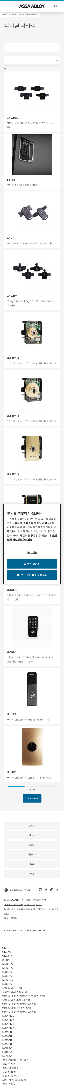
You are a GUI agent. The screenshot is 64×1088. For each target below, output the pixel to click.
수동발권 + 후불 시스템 (16, 1000)
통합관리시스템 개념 (14, 992)
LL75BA (7, 1056)
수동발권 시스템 (12, 988)
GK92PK (7, 956)
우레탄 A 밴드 (10, 1076)
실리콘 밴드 (9, 1064)
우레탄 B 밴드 (10, 1072)
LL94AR (7, 1040)
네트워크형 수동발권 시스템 (19, 1012)
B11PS (6, 960)
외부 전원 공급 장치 (14, 1080)
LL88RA (7, 972)
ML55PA (7, 968)
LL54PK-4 (8, 1028)
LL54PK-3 (8, 1024)
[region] (32, 544)
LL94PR (7, 1032)
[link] (7, 14)
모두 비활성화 (32, 563)
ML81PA (7, 964)
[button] (24, 14)
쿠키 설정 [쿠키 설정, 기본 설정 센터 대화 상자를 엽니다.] (32, 552)
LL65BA (7, 1048)
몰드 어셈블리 (10, 1068)
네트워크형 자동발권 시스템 (19, 1004)
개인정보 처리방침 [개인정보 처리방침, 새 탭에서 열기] (22, 539)
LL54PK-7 (8, 1016)
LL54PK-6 (8, 1020)
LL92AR (7, 1036)
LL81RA (7, 976)
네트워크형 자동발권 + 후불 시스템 (23, 996)
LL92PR (7, 1044)
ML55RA (7, 980)
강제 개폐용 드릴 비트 (15, 1060)
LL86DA (7, 1052)
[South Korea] (17, 889)
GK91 (5, 948)
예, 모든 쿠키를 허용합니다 (32, 575)
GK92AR (7, 952)
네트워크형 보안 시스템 (16, 1008)
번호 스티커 (9, 1084)
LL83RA (7, 984)
